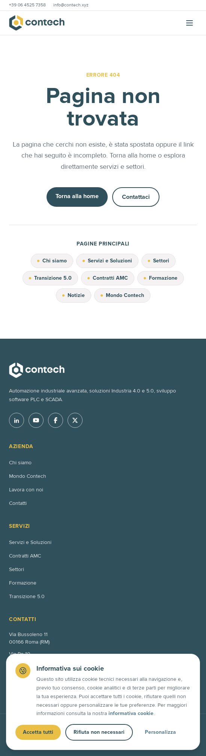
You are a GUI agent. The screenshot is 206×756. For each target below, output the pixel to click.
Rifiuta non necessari (99, 732)
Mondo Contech (122, 295)
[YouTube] (36, 420)
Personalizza (160, 732)
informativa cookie (130, 713)
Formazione (160, 278)
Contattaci (136, 197)
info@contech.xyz (71, 5)
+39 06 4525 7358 (27, 5)
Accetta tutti (38, 732)
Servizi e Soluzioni (107, 261)
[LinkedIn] (16, 420)
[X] (75, 420)
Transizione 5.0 (50, 278)
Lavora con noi (26, 489)
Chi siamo (52, 261)
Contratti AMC (107, 278)
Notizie (73, 295)
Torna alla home (77, 196)
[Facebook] (55, 420)
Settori (158, 261)
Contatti (18, 503)
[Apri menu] (189, 22)
